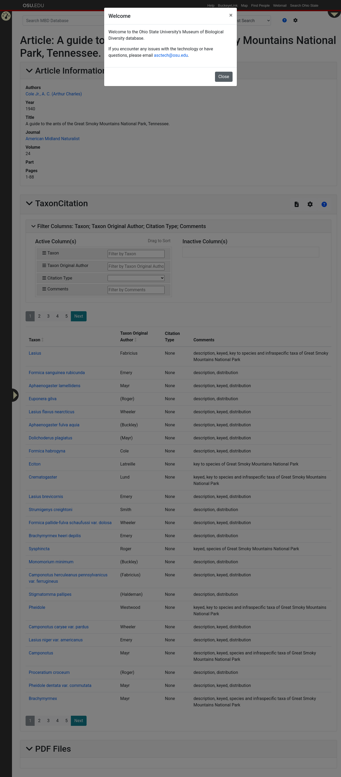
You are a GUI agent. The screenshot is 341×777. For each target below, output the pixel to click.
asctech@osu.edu (171, 55)
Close (223, 76)
